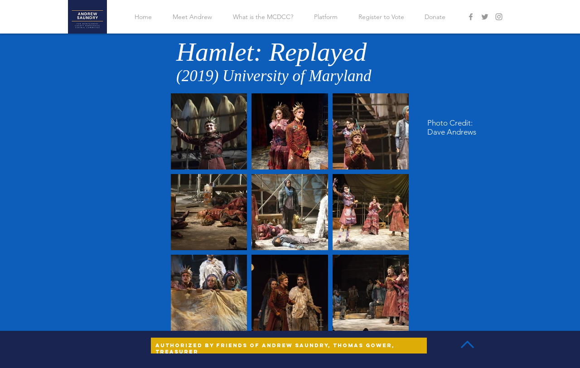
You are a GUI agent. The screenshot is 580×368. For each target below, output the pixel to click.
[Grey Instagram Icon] (498, 16)
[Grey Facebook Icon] (470, 16)
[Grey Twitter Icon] (484, 16)
